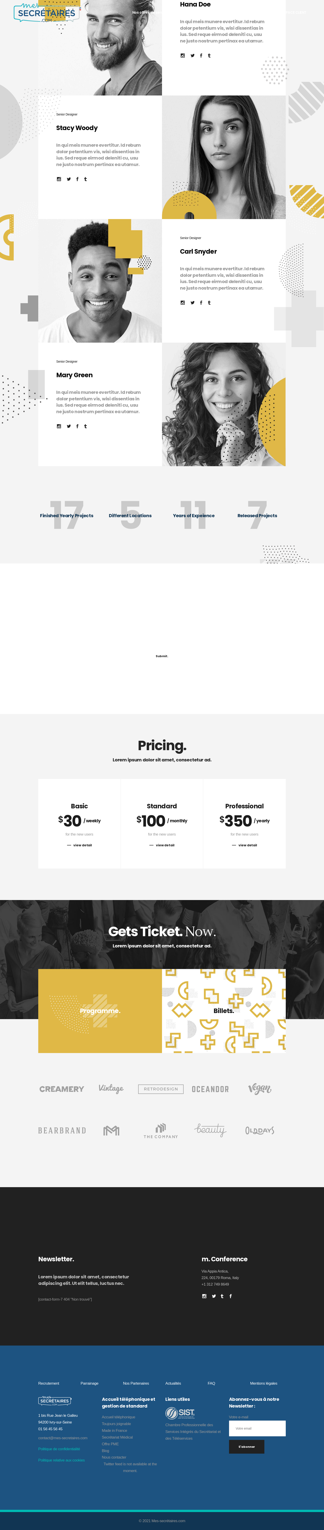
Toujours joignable (116, 1424)
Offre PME (110, 1444)
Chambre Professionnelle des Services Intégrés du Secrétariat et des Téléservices (193, 1432)
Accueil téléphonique (118, 1417)
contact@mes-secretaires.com (62, 1438)
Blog (105, 1451)
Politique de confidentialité (59, 1449)
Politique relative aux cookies (61, 1460)
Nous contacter (114, 1457)
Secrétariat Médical (117, 1437)
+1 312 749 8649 (215, 1284)
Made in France (114, 1430)
